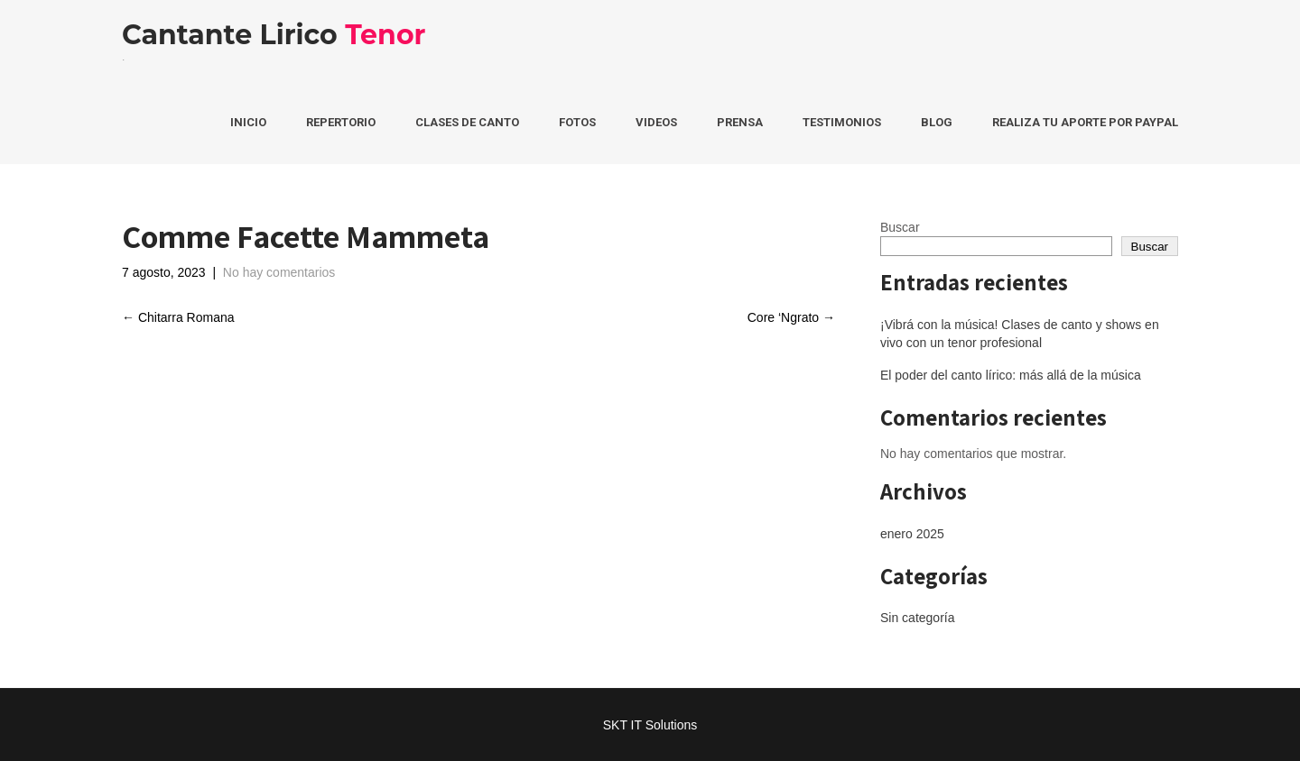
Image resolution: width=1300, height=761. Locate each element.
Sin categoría (917, 617)
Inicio (248, 122)
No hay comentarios (279, 272)
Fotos (577, 122)
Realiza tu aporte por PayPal (1085, 122)
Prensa (740, 122)
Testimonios (842, 122)
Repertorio (341, 122)
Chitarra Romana (178, 317)
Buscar (900, 227)
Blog (936, 122)
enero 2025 (912, 534)
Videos (656, 122)
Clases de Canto (467, 122)
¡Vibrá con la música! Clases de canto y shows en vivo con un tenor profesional (1019, 333)
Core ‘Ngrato (791, 317)
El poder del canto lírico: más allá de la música (1010, 375)
